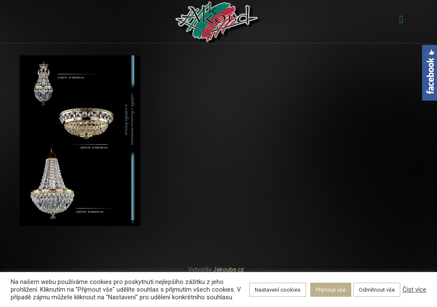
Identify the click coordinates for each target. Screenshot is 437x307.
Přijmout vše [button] (331, 290)
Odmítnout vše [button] (377, 290)
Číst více (414, 289)
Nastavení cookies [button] (277, 290)
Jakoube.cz (228, 269)
